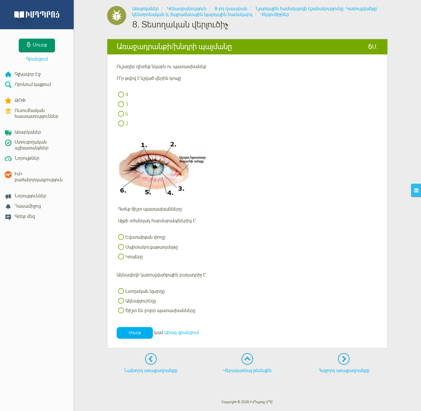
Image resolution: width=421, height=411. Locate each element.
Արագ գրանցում (181, 333)
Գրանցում (37, 59)
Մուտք (135, 332)
